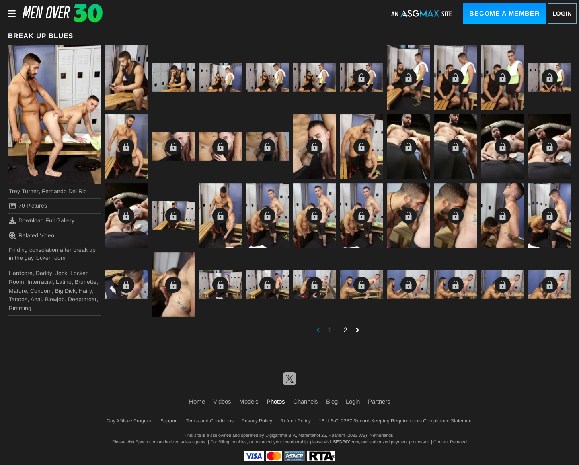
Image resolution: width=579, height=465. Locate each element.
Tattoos (18, 299)
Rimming (20, 308)
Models (249, 401)
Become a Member (504, 13)
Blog (332, 401)
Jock (61, 273)
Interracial (40, 282)
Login (562, 13)
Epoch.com (147, 441)
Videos (222, 401)
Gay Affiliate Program (129, 421)
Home (197, 401)
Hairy (85, 291)
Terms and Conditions (210, 421)
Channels (305, 401)
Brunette (85, 282)
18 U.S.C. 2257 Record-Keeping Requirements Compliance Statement (396, 421)
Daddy (44, 273)
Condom (41, 291)
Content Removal (450, 441)
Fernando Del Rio (64, 191)
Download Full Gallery (41, 220)
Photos (276, 401)
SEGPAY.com (346, 441)
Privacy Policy (257, 421)
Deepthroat (82, 299)
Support (169, 421)
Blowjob (55, 299)
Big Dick (65, 291)
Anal (36, 299)
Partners (379, 401)
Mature (18, 291)
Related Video (31, 235)
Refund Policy (295, 421)
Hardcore (21, 273)
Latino (64, 282)
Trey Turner (24, 191)
